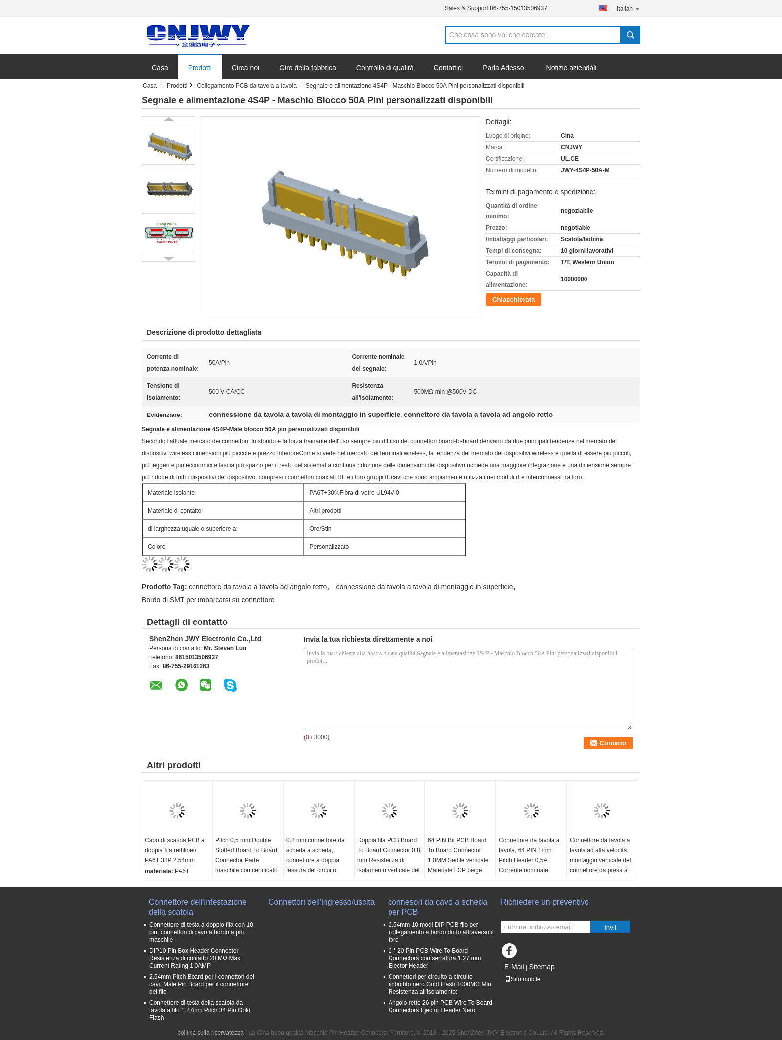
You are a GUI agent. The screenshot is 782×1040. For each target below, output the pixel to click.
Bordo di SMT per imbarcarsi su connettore (208, 600)
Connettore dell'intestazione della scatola (198, 907)
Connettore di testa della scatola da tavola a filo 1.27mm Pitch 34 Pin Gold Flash (199, 1010)
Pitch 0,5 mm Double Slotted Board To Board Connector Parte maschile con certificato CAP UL (246, 860)
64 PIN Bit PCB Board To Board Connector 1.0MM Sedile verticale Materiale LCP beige (458, 855)
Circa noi (245, 68)
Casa (160, 68)
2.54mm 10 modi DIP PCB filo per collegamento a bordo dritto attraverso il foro (441, 932)
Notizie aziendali (571, 68)
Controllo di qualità (385, 68)
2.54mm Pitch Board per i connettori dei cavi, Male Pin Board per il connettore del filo (201, 984)
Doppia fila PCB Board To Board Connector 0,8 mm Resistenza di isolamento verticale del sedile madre (388, 860)
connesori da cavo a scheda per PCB (437, 907)
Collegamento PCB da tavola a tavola (246, 85)
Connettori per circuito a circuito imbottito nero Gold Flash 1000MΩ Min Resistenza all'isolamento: (440, 984)
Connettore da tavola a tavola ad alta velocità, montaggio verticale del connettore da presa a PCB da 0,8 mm (600, 860)
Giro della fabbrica (307, 68)
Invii (610, 927)
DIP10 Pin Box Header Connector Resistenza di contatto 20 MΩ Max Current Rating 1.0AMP (194, 958)
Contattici (448, 68)
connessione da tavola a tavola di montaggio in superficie (424, 587)
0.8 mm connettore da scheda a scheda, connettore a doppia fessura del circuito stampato (315, 860)
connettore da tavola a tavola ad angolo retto (258, 587)
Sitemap (541, 967)
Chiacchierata (513, 299)
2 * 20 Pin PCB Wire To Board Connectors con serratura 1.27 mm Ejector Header (435, 958)
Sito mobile (522, 979)
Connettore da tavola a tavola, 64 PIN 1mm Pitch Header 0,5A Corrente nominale (529, 855)
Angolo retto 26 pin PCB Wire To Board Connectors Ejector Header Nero (440, 1006)
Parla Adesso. (504, 68)
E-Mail (514, 967)
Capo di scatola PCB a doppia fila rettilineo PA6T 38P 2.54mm (175, 850)
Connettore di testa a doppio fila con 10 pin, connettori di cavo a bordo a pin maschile (201, 932)
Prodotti (200, 68)
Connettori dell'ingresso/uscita (321, 902)
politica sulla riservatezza (210, 1032)
